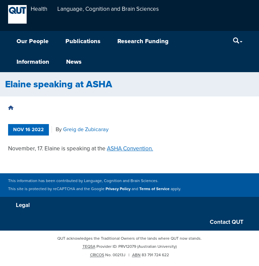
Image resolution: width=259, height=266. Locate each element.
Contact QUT (226, 222)
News (74, 61)
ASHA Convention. (130, 148)
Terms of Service (154, 188)
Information (33, 61)
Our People (33, 41)
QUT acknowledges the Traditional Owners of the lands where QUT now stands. (129, 238)
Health (39, 9)
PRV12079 (127, 246)
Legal (23, 205)
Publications (82, 41)
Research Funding (143, 41)
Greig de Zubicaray (86, 129)
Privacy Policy (118, 188)
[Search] (238, 41)
